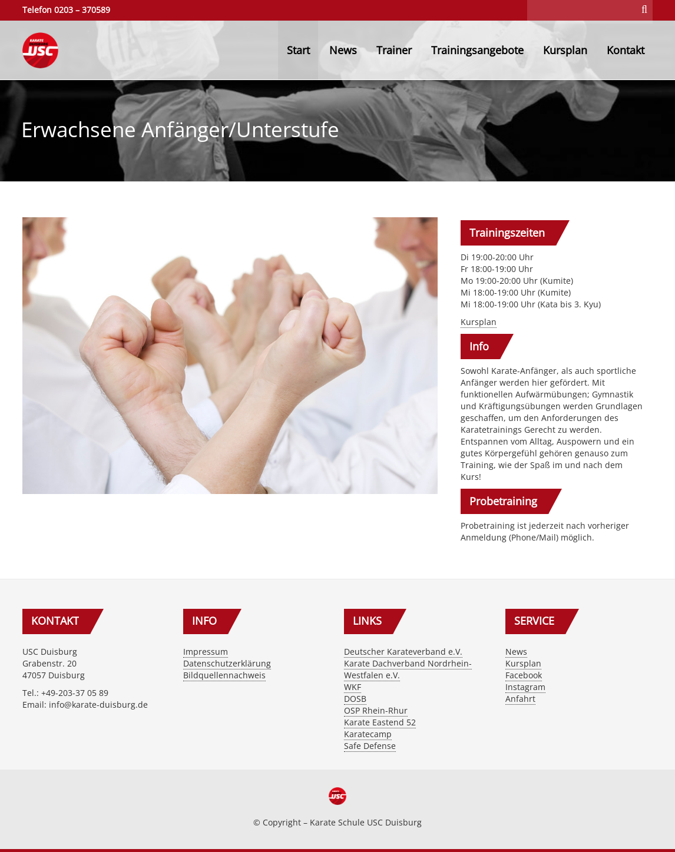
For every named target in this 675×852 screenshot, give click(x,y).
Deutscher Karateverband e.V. (403, 651)
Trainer (394, 50)
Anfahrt (520, 698)
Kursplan (565, 50)
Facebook (523, 675)
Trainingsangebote (477, 50)
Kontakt (625, 50)
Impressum (205, 651)
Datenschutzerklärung (227, 663)
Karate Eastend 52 (380, 722)
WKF (352, 686)
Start (298, 50)
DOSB (355, 698)
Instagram (525, 686)
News (343, 50)
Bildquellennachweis (224, 675)
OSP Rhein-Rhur (376, 710)
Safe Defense (370, 745)
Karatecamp (368, 734)
